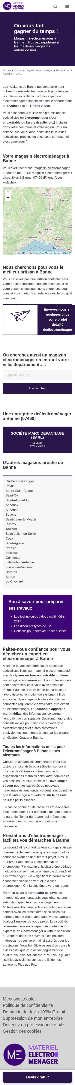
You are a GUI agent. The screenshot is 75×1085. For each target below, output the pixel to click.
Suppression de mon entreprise (33, 1018)
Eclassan (12, 553)
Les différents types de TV (32, 626)
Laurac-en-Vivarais (19, 567)
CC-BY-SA (66, 253)
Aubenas (12, 510)
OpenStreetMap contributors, (48, 253)
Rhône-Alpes (63, 70)
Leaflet (18, 253)
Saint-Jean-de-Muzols (21, 519)
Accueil (7, 70)
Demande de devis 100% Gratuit (34, 1011)
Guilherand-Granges (20, 481)
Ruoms (11, 524)
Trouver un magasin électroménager (33, 70)
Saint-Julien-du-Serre (21, 533)
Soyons (11, 514)
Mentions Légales (20, 999)
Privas (10, 486)
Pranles (11, 548)
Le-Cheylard (14, 581)
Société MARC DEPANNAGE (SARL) (37, 435)
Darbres (11, 572)
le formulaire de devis (41, 893)
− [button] (8, 198)
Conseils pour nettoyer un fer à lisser (40, 631)
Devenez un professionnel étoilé (33, 1024)
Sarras (10, 577)
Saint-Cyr (12, 495)
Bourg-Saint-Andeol (19, 491)
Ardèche (7, 74)
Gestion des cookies (22, 1031)
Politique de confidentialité (28, 1005)
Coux (9, 538)
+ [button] (8, 192)
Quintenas (13, 557)
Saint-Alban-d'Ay (17, 500)
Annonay (12, 505)
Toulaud (11, 529)
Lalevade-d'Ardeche (20, 562)
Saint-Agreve (15, 543)
